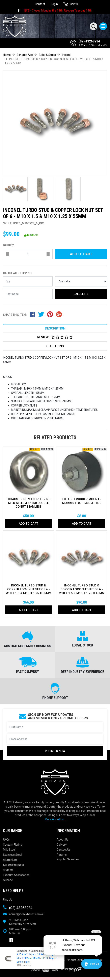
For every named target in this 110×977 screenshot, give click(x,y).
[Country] (81, 281)
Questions (55, 346)
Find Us (7, 899)
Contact (40, 4)
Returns (62, 854)
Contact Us (64, 849)
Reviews (55, 337)
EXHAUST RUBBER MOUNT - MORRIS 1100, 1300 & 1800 (81, 501)
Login (54, 4)
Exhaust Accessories (16, 875)
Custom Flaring (12, 844)
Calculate (81, 294)
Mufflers (8, 869)
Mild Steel (9, 849)
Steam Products (13, 864)
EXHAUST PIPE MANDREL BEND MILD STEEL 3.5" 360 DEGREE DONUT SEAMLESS (28, 503)
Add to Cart (81, 254)
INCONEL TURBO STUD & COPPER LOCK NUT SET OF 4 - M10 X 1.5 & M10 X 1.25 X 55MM (28, 589)
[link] (20, 11)
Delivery (62, 844)
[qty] (28, 254)
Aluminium (10, 859)
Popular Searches (68, 859)
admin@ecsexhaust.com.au (27, 914)
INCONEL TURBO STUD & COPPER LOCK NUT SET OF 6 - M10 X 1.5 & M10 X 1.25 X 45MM (82, 589)
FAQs (6, 839)
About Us (62, 839)
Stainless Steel (12, 854)
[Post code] (28, 294)
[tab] (55, 328)
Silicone (8, 880)
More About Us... (55, 819)
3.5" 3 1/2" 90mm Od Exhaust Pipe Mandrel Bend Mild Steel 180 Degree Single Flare (37, 958)
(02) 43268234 (89, 41)
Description (55, 328)
